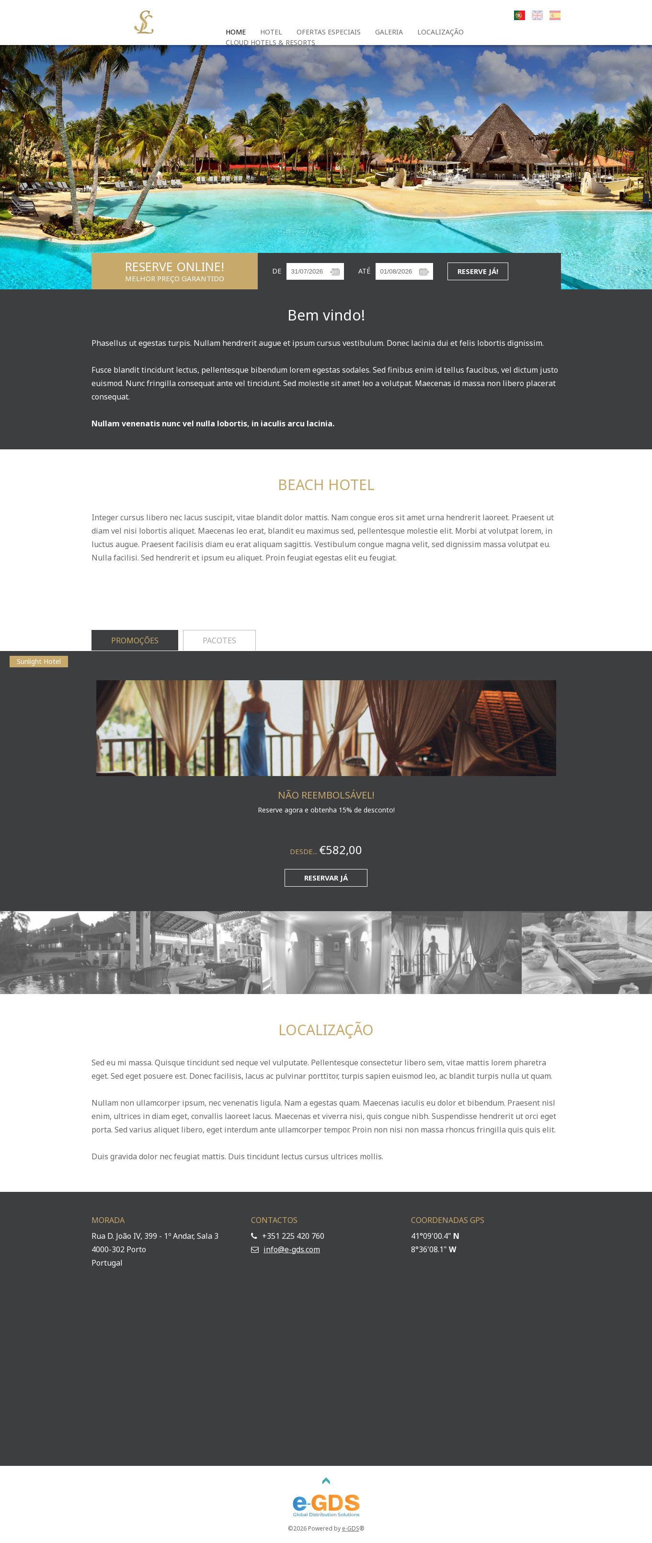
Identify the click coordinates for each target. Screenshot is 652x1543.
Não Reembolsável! (326, 795)
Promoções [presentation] (135, 640)
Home (236, 31)
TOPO (326, 1481)
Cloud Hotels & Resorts (270, 42)
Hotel (271, 31)
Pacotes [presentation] (219, 640)
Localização (440, 31)
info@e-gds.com (291, 1249)
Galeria (389, 31)
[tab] (135, 641)
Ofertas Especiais (329, 31)
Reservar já (326, 877)
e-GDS (350, 1528)
